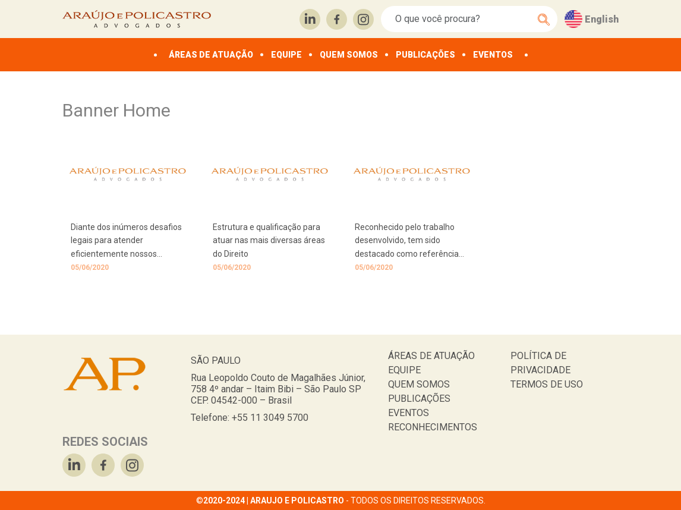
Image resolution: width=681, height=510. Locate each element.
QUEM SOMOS (349, 54)
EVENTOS (493, 54)
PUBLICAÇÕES (425, 54)
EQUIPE (286, 54)
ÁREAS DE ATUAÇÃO (211, 54)
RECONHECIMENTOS (432, 427)
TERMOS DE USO (546, 384)
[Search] (462, 19)
